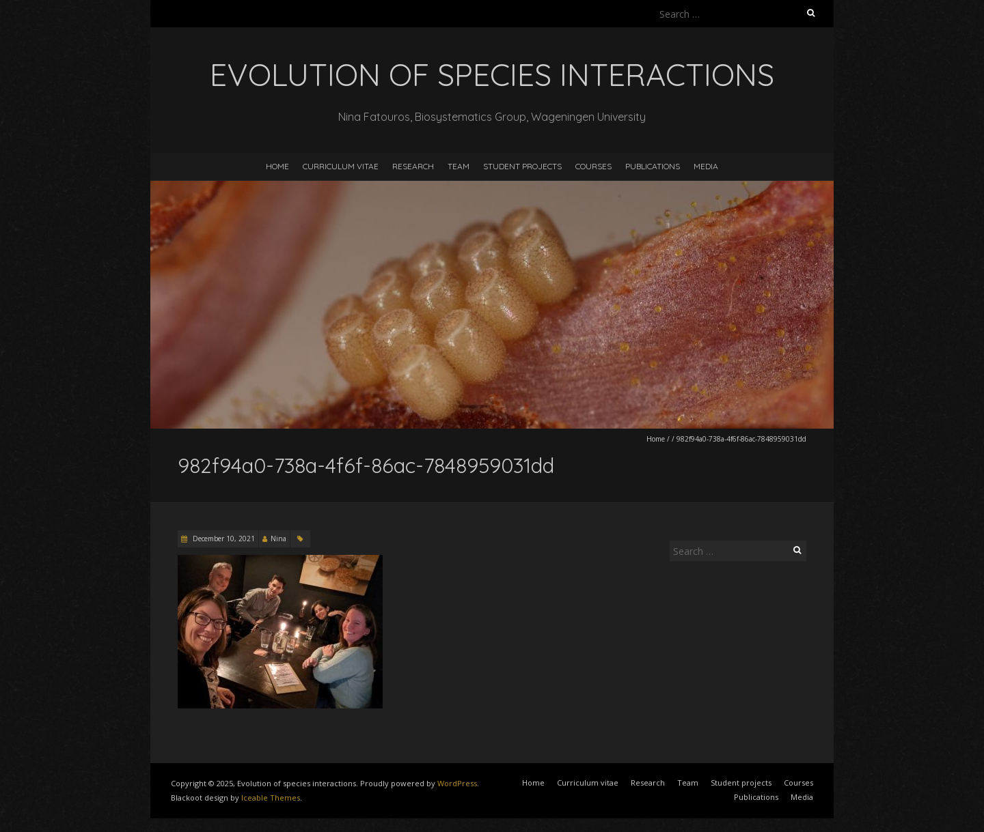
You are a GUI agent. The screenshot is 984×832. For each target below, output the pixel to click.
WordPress (457, 783)
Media (706, 166)
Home (277, 166)
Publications (652, 166)
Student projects (522, 166)
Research (413, 166)
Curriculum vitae (341, 166)
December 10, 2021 (223, 538)
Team (458, 166)
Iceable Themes (270, 797)
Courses (593, 166)
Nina (278, 538)
